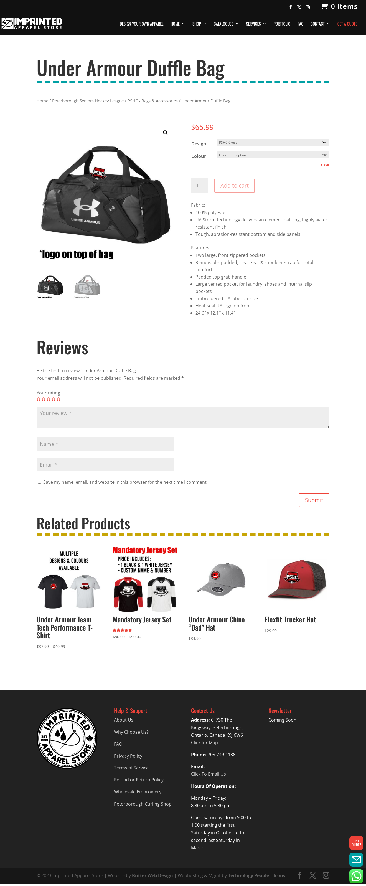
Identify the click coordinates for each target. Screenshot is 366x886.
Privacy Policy (128, 756)
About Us (123, 720)
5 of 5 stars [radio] (58, 399)
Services (253, 24)
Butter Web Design (152, 875)
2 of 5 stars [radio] (43, 399)
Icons (279, 875)
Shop (196, 24)
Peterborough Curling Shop (143, 804)
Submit (314, 500)
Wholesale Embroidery (137, 792)
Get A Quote (347, 24)
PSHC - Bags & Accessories (153, 100)
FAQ (300, 24)
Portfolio (282, 24)
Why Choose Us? (131, 732)
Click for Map (204, 743)
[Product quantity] (199, 185)
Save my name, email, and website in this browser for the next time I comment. (125, 482)
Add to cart (234, 185)
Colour (198, 156)
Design (198, 144)
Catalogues (223, 24)
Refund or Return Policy (139, 780)
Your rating (48, 393)
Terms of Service (131, 768)
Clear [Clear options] (325, 164)
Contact (318, 24)
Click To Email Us (208, 774)
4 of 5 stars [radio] (53, 399)
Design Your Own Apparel (141, 24)
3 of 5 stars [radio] (48, 399)
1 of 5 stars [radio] (38, 399)
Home (175, 24)
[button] (166, 133)
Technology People (248, 875)
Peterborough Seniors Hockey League (88, 100)
